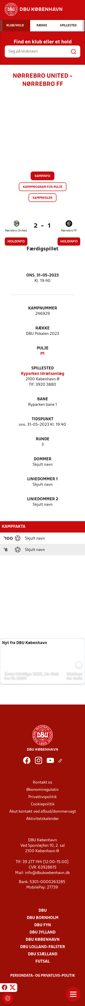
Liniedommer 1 (42, 479)
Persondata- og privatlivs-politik (42, 975)
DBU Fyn (42, 925)
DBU (43, 911)
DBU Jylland (42, 932)
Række (42, 328)
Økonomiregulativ (42, 790)
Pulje (43, 348)
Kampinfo (42, 176)
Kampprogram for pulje (42, 187)
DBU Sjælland (42, 954)
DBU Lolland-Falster (42, 947)
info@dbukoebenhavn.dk (47, 873)
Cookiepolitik (42, 804)
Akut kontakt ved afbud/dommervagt (42, 812)
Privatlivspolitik (42, 797)
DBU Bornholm (42, 918)
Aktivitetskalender (42, 819)
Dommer (42, 459)
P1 (42, 354)
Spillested (42, 368)
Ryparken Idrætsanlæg (42, 374)
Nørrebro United (16, 230)
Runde (42, 439)
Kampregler (42, 198)
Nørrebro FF (69, 230)
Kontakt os (42, 782)
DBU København (43, 940)
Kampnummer (42, 308)
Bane (42, 399)
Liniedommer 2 (42, 499)
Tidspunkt (42, 419)
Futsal (42, 962)
